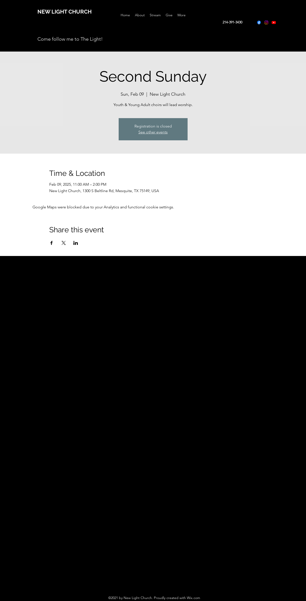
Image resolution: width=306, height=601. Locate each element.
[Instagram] (266, 22)
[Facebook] (259, 22)
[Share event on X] (63, 243)
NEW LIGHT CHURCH (64, 11)
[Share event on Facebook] (51, 243)
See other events (153, 132)
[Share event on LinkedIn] (75, 243)
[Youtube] (273, 22)
